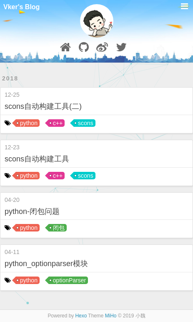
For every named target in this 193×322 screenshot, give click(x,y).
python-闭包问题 (32, 211)
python (29, 123)
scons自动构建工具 (37, 159)
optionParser (69, 280)
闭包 (59, 227)
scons (85, 123)
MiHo (111, 316)
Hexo (81, 316)
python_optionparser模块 (46, 263)
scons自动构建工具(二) (43, 106)
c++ (58, 123)
